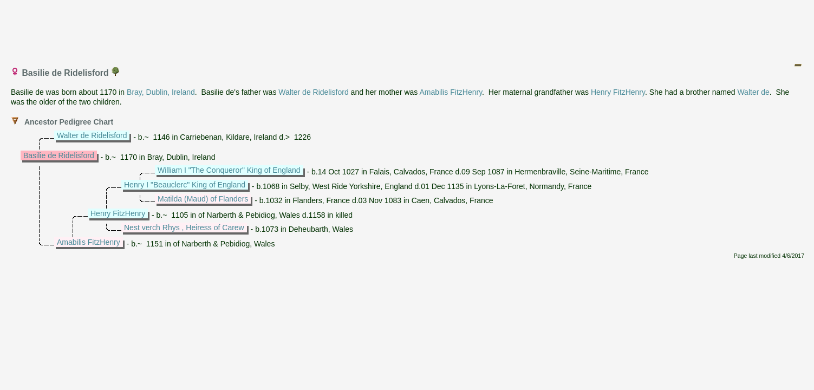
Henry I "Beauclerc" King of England (184, 184)
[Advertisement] (408, 28)
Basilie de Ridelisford (58, 155)
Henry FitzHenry (618, 92)
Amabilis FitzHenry (450, 92)
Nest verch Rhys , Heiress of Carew (184, 227)
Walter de (753, 92)
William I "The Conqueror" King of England (229, 170)
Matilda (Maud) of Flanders (203, 198)
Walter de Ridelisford (313, 92)
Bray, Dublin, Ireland (161, 92)
